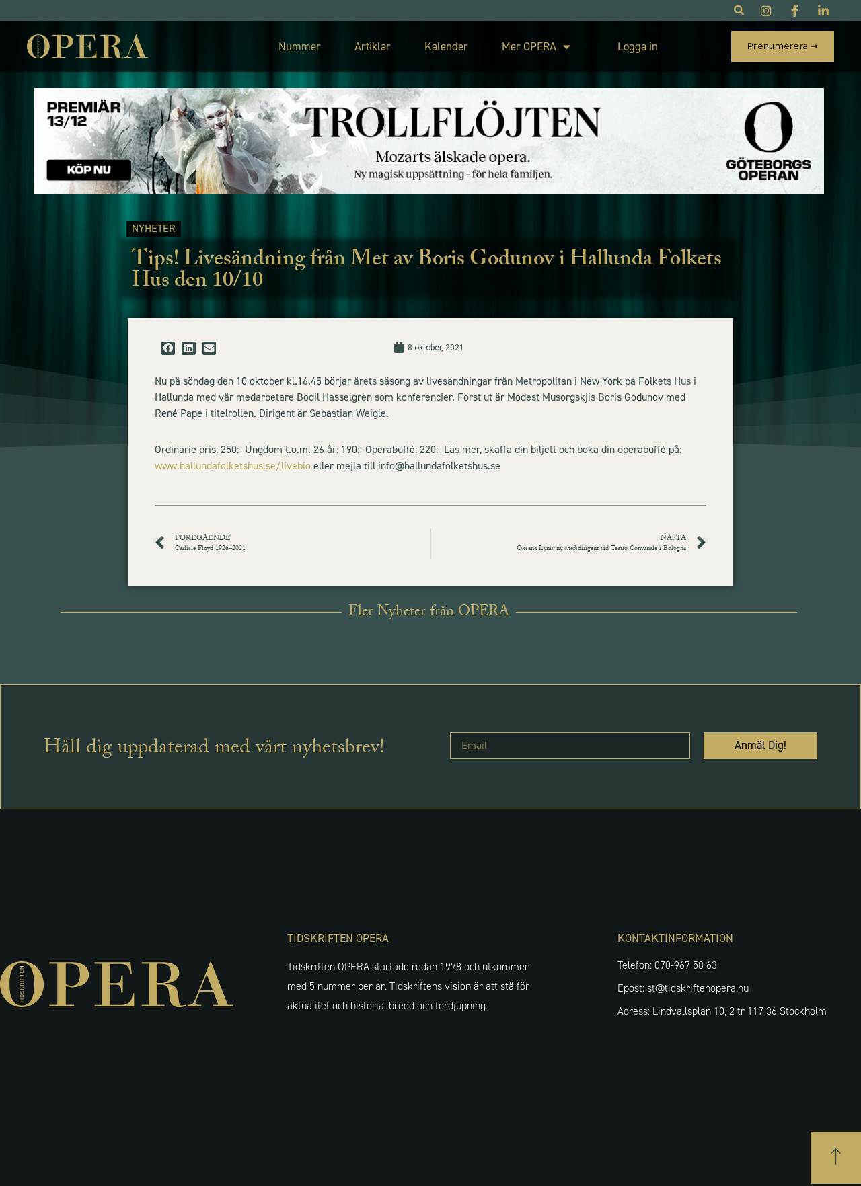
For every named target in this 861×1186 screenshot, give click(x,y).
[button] (168, 348)
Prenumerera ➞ (782, 45)
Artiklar (372, 46)
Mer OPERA (536, 46)
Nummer (299, 46)
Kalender (446, 46)
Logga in (637, 46)
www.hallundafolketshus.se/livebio (233, 466)
